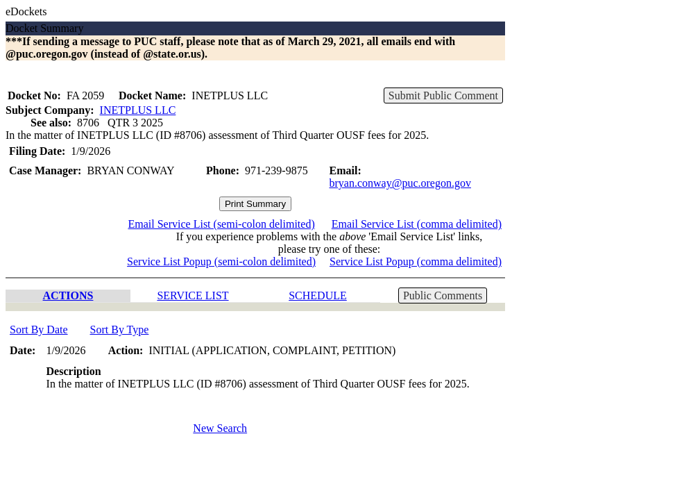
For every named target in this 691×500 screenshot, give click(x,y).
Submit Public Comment (443, 95)
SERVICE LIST (192, 295)
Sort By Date (39, 329)
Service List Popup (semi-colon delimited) (221, 261)
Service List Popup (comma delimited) (416, 261)
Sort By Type (119, 329)
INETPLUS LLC (138, 110)
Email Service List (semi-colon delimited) (221, 224)
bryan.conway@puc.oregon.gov (400, 183)
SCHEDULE (318, 295)
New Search (220, 428)
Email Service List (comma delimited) (417, 224)
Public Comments (442, 295)
